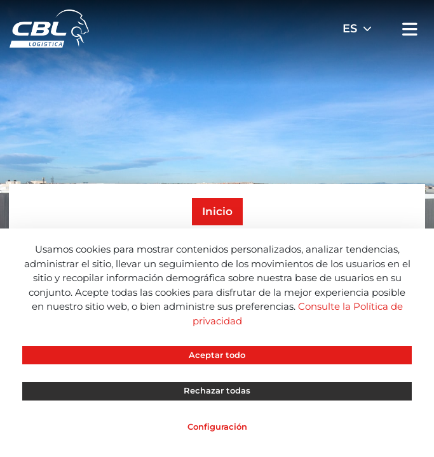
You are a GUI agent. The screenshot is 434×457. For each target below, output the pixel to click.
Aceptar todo (217, 355)
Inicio (217, 211)
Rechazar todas (217, 390)
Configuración (217, 426)
